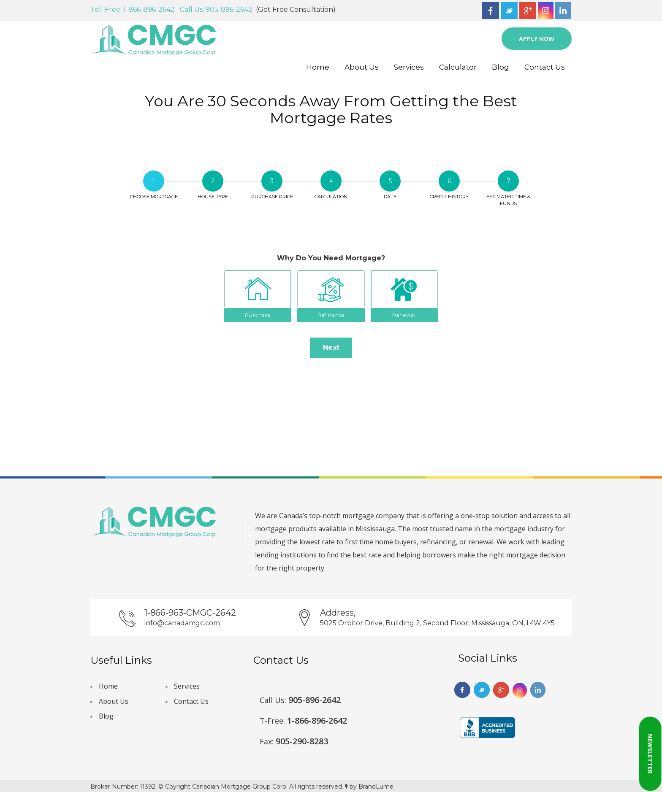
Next (331, 347)
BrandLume (375, 786)
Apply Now (536, 39)
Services (409, 67)
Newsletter (650, 754)
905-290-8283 (294, 741)
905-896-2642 (300, 700)
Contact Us (544, 67)
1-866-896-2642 (303, 720)
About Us (362, 67)
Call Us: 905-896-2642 (218, 9)
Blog (500, 67)
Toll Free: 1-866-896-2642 (134, 9)
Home (317, 67)
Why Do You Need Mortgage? (331, 258)
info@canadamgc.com (182, 623)
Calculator (458, 67)
